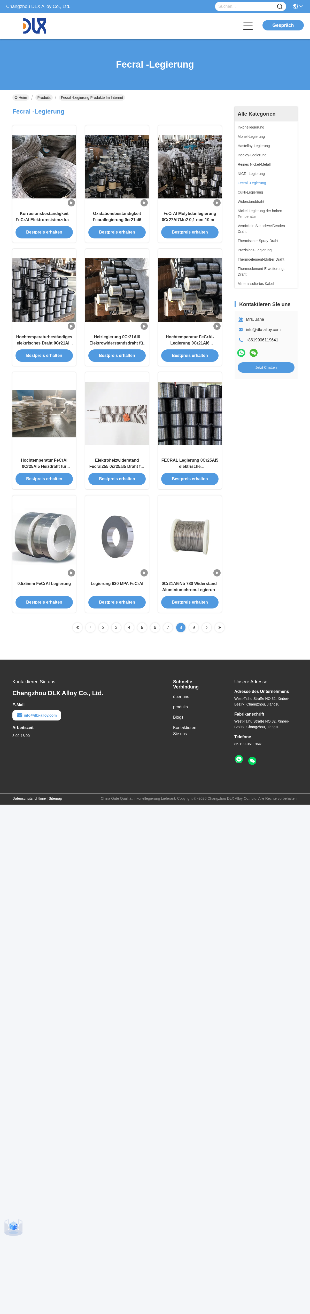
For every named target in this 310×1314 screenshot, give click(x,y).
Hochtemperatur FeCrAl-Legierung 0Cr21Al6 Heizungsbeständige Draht (190, 344)
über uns (181, 700)
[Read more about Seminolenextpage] (77, 631)
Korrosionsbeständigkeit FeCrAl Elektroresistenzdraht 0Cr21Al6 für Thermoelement (44, 220)
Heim (20, 97)
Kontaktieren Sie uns (184, 734)
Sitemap (55, 802)
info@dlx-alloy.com (263, 329)
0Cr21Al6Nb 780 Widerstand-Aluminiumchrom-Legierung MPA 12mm (190, 593)
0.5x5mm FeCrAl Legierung (44, 587)
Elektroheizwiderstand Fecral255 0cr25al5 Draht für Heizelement (117, 469)
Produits (44, 97)
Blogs (178, 721)
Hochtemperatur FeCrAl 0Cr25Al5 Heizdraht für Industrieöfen (44, 469)
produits (180, 711)
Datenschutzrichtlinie (29, 802)
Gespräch (283, 25)
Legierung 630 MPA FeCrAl (117, 587)
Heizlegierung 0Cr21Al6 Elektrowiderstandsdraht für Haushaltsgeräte (116, 344)
